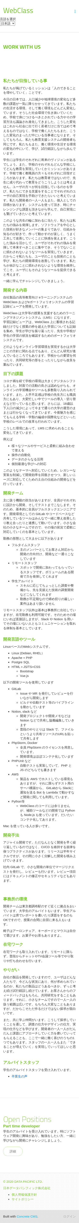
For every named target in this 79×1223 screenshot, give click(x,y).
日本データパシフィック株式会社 (27, 1188)
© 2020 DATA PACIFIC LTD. (23, 1181)
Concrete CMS (27, 1216)
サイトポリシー (23, 1199)
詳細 (13, 1151)
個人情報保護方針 (24, 1194)
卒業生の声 (19, 1076)
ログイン (69, 1216)
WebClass (18, 10)
